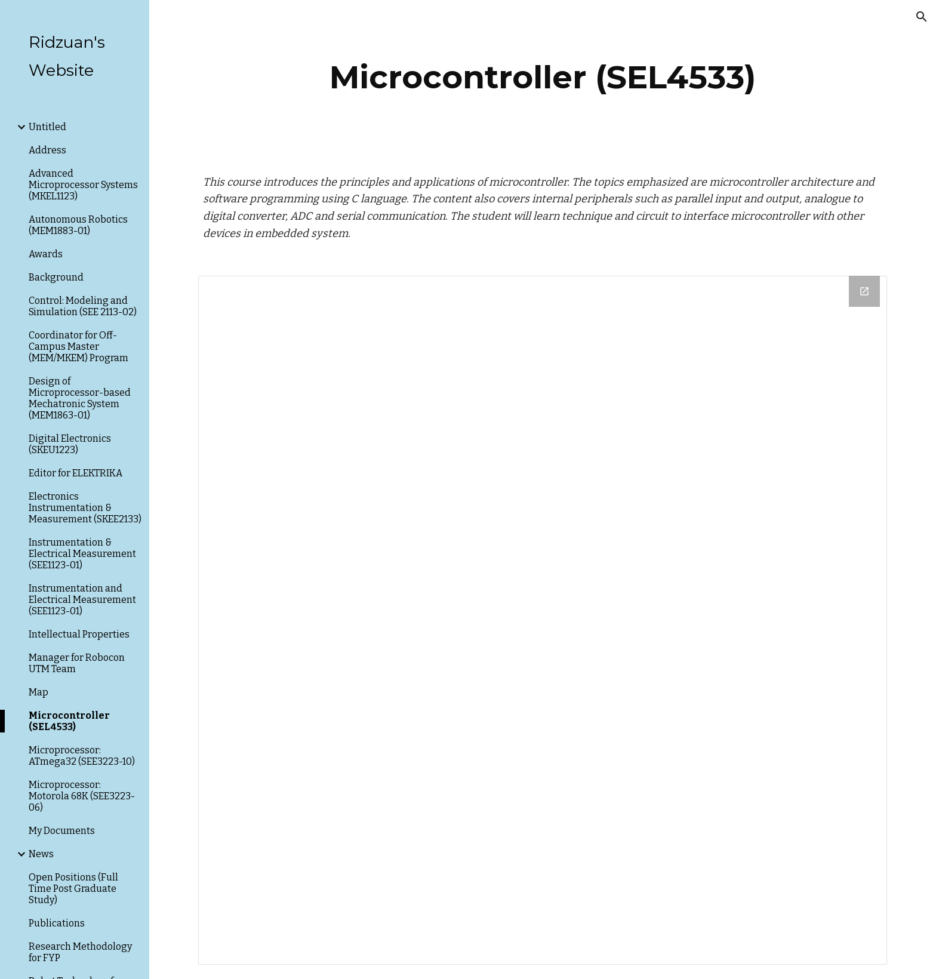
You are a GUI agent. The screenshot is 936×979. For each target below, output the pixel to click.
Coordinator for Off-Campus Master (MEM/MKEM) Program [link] (78, 347)
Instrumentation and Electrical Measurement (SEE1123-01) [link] (82, 600)
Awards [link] (46, 254)
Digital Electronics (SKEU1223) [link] (70, 444)
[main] (542, 77)
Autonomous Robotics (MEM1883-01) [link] (78, 225)
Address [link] (47, 150)
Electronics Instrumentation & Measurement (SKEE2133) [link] (85, 508)
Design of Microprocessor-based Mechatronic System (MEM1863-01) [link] (80, 398)
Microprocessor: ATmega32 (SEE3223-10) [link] (82, 755)
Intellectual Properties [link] (79, 634)
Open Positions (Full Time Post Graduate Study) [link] (73, 889)
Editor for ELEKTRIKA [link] (75, 473)
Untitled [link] (47, 127)
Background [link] (56, 277)
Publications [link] (57, 923)
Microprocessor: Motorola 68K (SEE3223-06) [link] (82, 796)
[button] (921, 16)
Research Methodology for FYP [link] (80, 952)
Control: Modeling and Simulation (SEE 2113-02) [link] (83, 306)
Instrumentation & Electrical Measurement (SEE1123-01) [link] (82, 554)
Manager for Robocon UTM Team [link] (77, 663)
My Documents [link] (62, 830)
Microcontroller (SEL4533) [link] (69, 721)
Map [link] (38, 692)
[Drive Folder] (542, 620)
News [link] (41, 854)
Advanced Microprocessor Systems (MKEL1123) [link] (83, 185)
